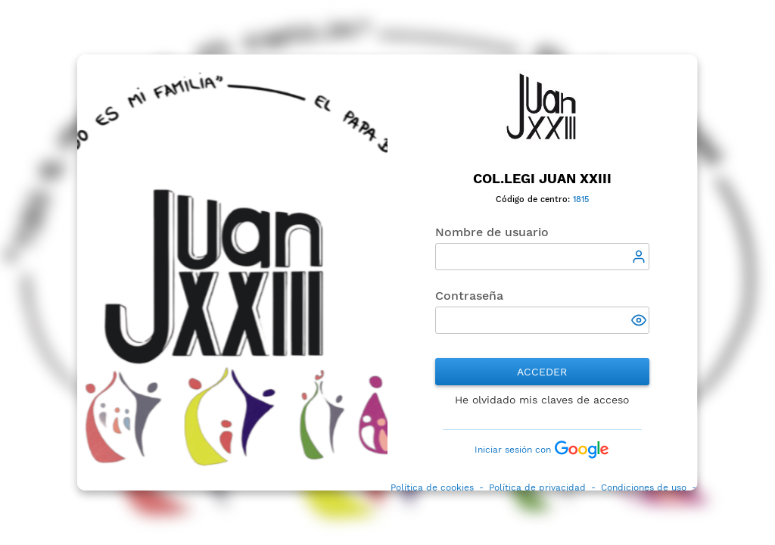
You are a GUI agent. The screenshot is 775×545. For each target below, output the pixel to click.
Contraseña (469, 295)
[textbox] (542, 256)
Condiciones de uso (643, 487)
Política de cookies (432, 487)
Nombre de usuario (492, 232)
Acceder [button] (543, 372)
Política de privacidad (537, 487)
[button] (640, 322)
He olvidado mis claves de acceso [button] (543, 400)
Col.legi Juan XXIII (542, 178)
